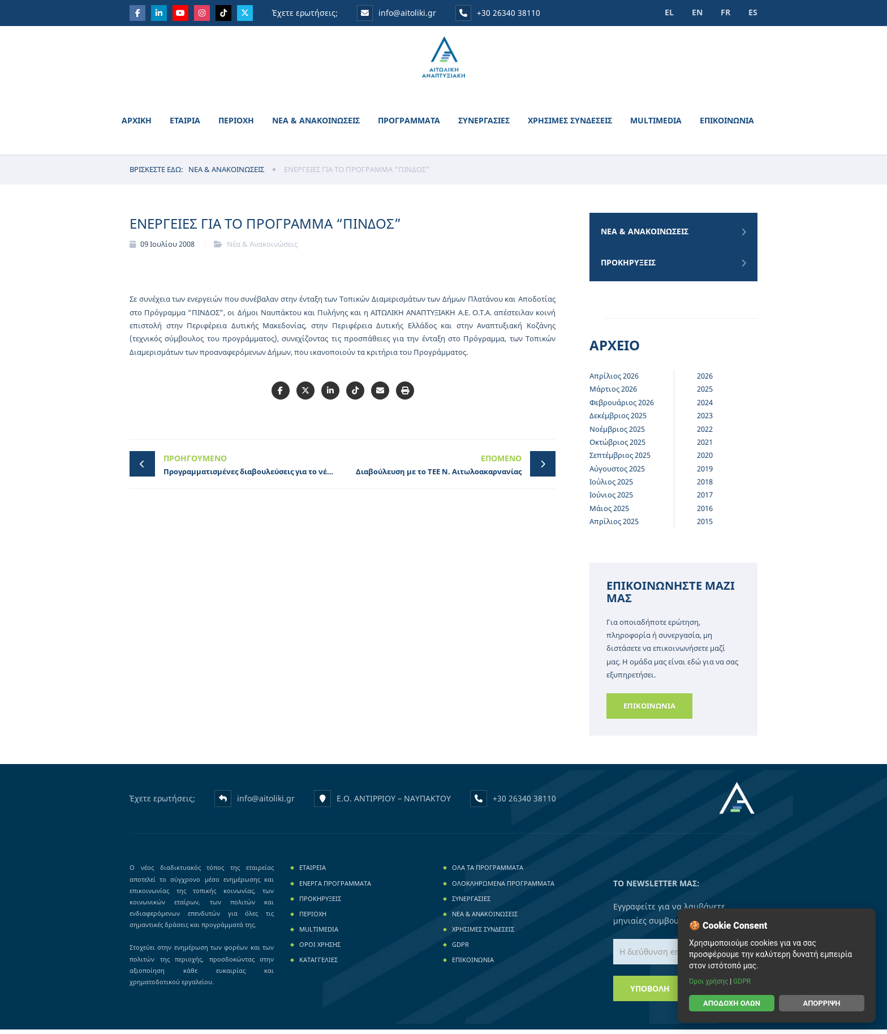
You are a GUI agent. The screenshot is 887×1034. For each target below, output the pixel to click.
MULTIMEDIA (656, 124)
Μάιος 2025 (609, 512)
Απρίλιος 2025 (614, 526)
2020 (705, 459)
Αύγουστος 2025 (617, 472)
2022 (705, 433)
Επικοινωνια (649, 710)
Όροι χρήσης (709, 981)
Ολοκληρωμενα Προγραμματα (503, 887)
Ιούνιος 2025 (611, 499)
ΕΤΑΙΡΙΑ (185, 124)
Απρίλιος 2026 (614, 380)
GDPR (460, 949)
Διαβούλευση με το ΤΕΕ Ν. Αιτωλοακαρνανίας (435, 468)
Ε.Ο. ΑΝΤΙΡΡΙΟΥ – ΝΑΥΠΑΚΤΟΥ (394, 802)
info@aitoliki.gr (397, 12)
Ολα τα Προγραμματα (487, 872)
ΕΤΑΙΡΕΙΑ (312, 872)
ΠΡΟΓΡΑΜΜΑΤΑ (409, 124)
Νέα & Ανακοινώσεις (262, 248)
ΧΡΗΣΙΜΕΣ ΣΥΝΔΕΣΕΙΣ (570, 124)
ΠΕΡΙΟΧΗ (236, 124)
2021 (705, 446)
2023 (705, 420)
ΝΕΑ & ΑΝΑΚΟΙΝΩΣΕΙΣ (316, 124)
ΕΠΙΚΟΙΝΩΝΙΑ (727, 124)
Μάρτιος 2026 (613, 393)
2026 (705, 380)
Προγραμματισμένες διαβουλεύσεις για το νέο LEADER (253, 468)
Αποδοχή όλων (731, 1003)
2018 (705, 485)
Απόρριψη (821, 1003)
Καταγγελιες (318, 964)
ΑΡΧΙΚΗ (137, 124)
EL (664, 12)
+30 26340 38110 (497, 12)
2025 (705, 393)
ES (752, 12)
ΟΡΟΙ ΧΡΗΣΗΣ (320, 949)
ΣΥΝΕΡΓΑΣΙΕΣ (484, 124)
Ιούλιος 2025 (611, 485)
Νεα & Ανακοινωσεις (226, 173)
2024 (705, 406)
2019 (705, 472)
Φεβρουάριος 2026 (621, 406)
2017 (705, 499)
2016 (705, 512)
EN (693, 12)
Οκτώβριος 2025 (617, 446)
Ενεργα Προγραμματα (335, 887)
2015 (705, 526)
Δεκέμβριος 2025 (618, 420)
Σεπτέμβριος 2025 (620, 459)
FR (724, 12)
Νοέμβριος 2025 (617, 433)
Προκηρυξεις (628, 266)
